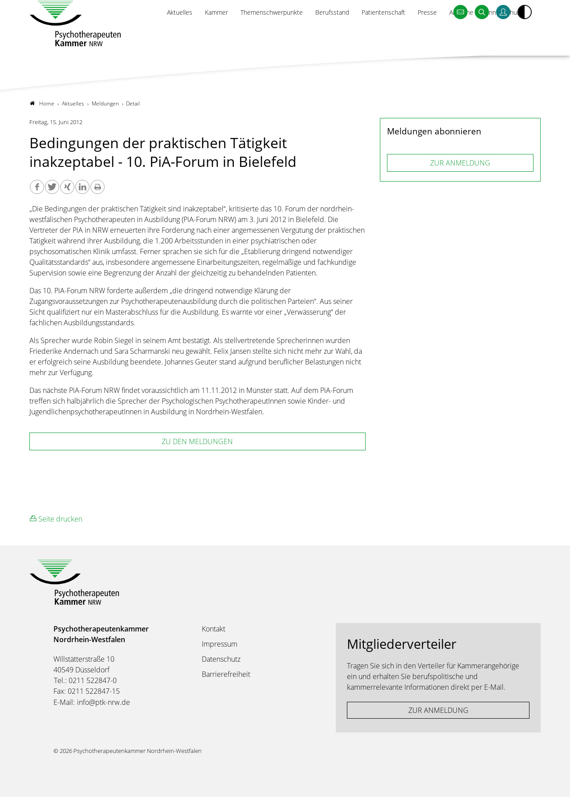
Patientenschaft (375, 33)
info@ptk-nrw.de (103, 702)
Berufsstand (321, 33)
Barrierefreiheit (226, 674)
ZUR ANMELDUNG (460, 163)
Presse (421, 33)
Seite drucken (56, 519)
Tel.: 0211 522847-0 (85, 680)
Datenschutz (221, 659)
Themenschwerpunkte (257, 33)
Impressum (219, 644)
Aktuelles (160, 33)
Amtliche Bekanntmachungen (487, 33)
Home (42, 103)
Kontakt (213, 629)
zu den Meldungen (197, 442)
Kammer (198, 33)
